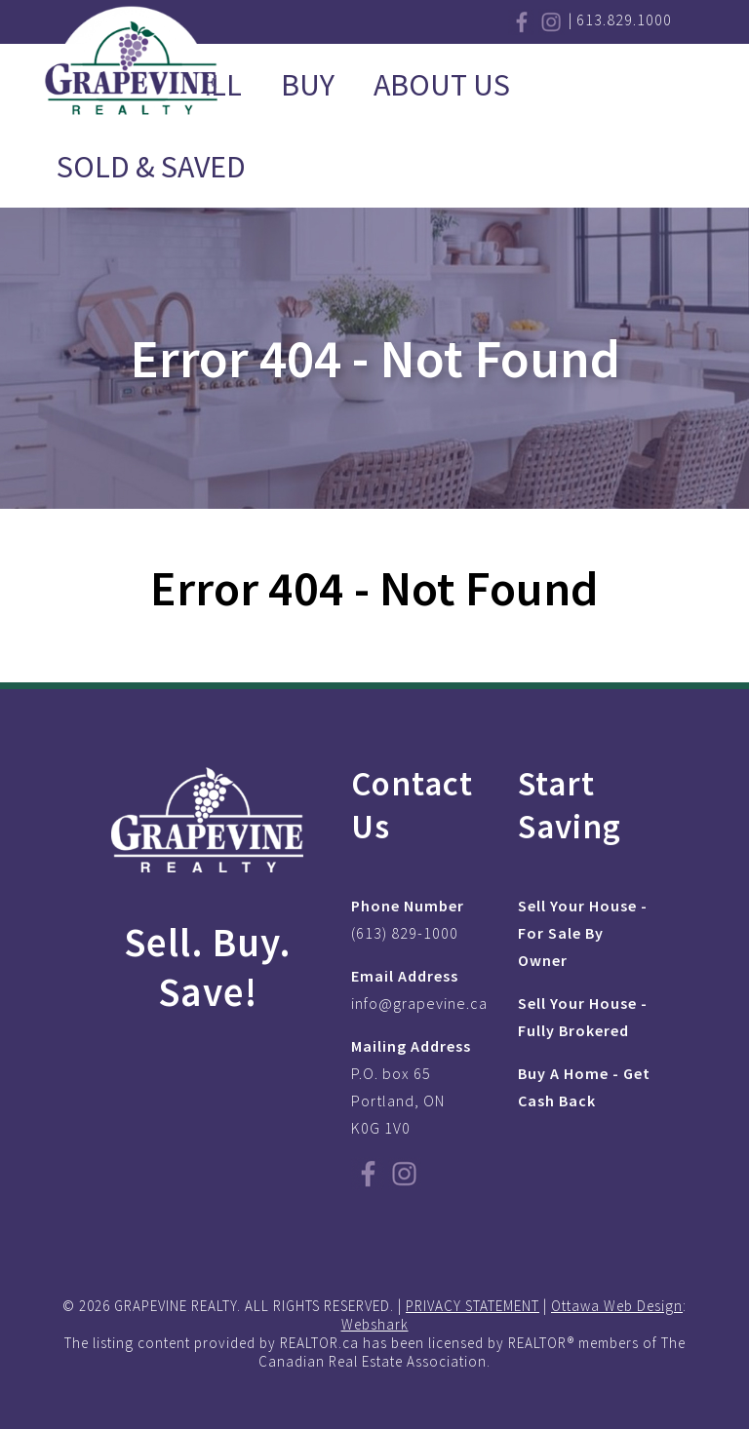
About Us (442, 84)
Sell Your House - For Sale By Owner (583, 933)
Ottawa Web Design (617, 1305)
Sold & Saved (151, 166)
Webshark (375, 1324)
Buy (308, 84)
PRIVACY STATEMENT (472, 1305)
